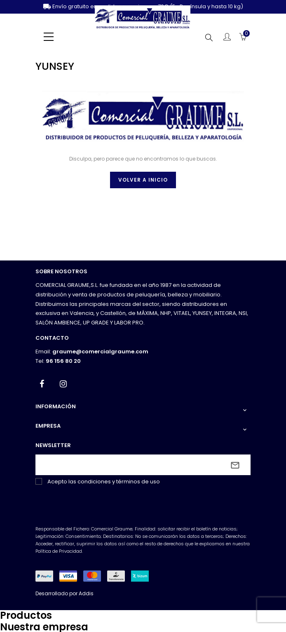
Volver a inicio (143, 179)
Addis (86, 593)
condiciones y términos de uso (118, 481)
